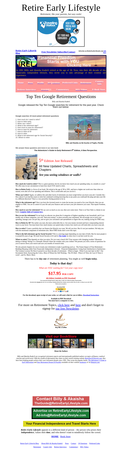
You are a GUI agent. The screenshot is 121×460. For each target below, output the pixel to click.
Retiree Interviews (60, 447)
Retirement (37, 447)
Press (67, 443)
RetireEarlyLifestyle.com (93, 358)
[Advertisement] (61, 380)
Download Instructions (91, 295)
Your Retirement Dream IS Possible (49, 362)
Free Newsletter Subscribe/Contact (58, 52)
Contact (73, 443)
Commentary (73, 447)
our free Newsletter (67, 308)
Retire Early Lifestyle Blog (29, 443)
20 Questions (82, 443)
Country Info (47, 447)
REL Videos (84, 447)
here (78, 305)
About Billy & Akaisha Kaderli (51, 443)
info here (104, 51)
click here (64, 305)
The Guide (62, 236)
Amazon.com (95, 362)
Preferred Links (94, 443)
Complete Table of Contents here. (31, 212)
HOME (55, 436)
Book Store (65, 436)
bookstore (83, 362)
